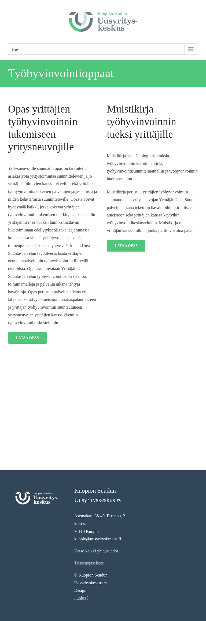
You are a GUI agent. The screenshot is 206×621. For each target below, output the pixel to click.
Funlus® (81, 598)
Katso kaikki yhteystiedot (96, 551)
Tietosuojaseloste (89, 563)
